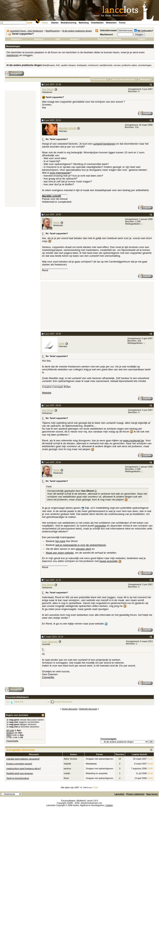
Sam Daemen (50, 641)
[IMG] (9, 735)
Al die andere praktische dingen (77, 31)
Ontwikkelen (97, 22)
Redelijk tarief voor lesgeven (19, 773)
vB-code (10, 730)
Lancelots (119, 794)
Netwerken (111, 22)
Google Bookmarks (63, 702)
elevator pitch (83, 548)
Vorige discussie (69, 709)
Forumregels (12, 741)
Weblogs (40, 39)
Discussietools (99, 79)
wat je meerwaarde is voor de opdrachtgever (80, 545)
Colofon (109, 805)
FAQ (58, 39)
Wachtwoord (106, 34)
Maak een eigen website (60, 552)
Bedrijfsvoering (69, 22)
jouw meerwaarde (60, 172)
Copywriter (48, 677)
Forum (122, 22)
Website (46, 392)
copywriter (100, 525)
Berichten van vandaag (109, 39)
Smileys (10, 733)
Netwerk (75, 39)
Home (45, 22)
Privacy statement (135, 794)
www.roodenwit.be (133, 440)
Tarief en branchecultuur (17, 778)
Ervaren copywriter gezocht (19, 763)
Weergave (145, 79)
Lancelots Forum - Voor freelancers (26, 31)
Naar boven (152, 794)
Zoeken (143, 39)
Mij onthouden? (143, 31)
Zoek (29, 22)
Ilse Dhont (48, 89)
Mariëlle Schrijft (67, 128)
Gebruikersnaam (108, 30)
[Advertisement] (20, 149)
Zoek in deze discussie (123, 79)
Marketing (84, 22)
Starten (55, 22)
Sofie (61, 343)
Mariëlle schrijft (51, 196)
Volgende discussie (88, 709)
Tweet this (19, 702)
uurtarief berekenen (104, 143)
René (56, 222)
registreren (12, 55)
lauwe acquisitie (109, 561)
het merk (60, 541)
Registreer (16, 39)
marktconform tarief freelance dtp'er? (23, 768)
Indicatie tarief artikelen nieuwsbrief (23, 759)
